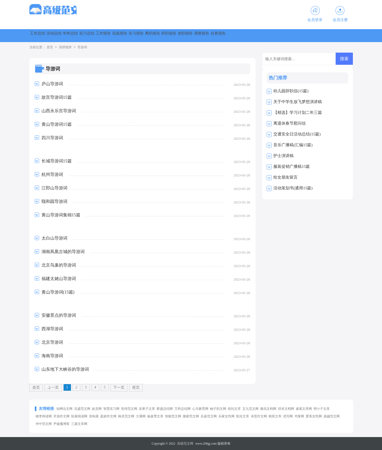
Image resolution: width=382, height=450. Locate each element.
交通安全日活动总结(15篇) (297, 134)
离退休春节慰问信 (289, 123)
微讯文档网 (268, 409)
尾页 (136, 388)
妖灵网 (97, 409)
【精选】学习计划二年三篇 (297, 112)
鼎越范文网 (332, 416)
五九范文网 (250, 409)
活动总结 (73, 35)
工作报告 (160, 35)
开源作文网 (61, 416)
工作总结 (44, 35)
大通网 (141, 416)
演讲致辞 (65, 47)
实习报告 (218, 35)
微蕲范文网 (191, 416)
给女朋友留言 (285, 177)
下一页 (119, 388)
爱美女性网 (314, 416)
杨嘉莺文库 (155, 416)
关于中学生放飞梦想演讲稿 (297, 102)
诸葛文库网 (304, 409)
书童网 (299, 416)
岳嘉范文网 (209, 416)
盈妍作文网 (108, 416)
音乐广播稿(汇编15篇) (292, 145)
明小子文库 (322, 409)
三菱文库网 (79, 424)
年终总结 (102, 35)
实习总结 (131, 35)
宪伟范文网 (129, 409)
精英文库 (275, 416)
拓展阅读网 (79, 416)
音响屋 (94, 416)
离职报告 (247, 35)
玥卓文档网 (286, 409)
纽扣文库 (234, 409)
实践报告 (189, 35)
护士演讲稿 (283, 156)
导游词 (82, 47)
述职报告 (306, 35)
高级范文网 (185, 443)
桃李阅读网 (44, 416)
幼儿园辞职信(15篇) (290, 91)
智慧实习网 (111, 409)
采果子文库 (147, 409)
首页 (50, 47)
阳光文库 (242, 416)
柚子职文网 (218, 409)
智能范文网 (173, 416)
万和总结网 (182, 409)
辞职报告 (276, 35)
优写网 (288, 416)
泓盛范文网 (82, 409)
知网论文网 (64, 409)
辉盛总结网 (165, 409)
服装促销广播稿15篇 (291, 166)
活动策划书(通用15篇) (292, 188)
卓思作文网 (259, 416)
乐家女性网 (226, 416)
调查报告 (335, 35)
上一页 (53, 388)
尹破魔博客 (61, 424)
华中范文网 (44, 424)
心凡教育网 (200, 409)
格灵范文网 (126, 416)
